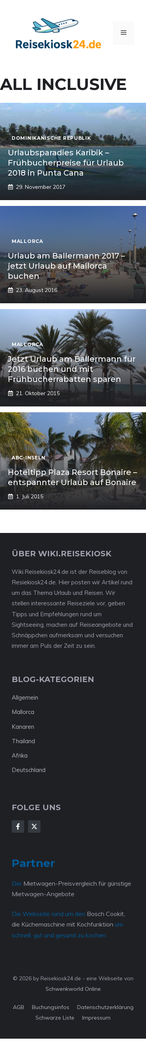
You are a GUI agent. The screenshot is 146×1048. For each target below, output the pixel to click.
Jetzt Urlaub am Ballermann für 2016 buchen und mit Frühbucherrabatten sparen (71, 369)
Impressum (96, 1017)
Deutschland (29, 770)
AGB (18, 1007)
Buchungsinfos (50, 1007)
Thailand (23, 741)
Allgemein (25, 697)
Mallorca (23, 712)
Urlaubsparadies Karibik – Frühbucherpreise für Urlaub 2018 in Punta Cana (66, 163)
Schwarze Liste (54, 1017)
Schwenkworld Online (73, 988)
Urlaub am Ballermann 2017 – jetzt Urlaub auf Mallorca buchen (66, 266)
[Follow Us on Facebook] (18, 826)
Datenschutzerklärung (105, 1007)
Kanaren (23, 726)
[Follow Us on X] (34, 826)
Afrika (20, 755)
